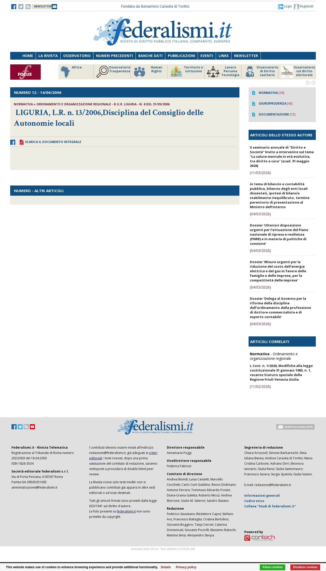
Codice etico (254, 501)
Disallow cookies (305, 567)
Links (224, 55)
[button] (285, 6)
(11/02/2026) (260, 386)
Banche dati (150, 55)
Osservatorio (77, 55)
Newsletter (246, 55)
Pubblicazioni (181, 55)
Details (166, 567)
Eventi (206, 55)
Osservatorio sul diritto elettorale (298, 71)
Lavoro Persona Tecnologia (223, 71)
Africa (70, 71)
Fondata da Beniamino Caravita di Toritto (155, 6)
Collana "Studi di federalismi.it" (270, 506)
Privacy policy (186, 567)
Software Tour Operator (163, 554)
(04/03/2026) (260, 213)
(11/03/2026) (260, 172)
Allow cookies (272, 567)
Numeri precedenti (114, 55)
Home (27, 55)
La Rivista (48, 55)
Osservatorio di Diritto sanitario (261, 71)
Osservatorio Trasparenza (113, 71)
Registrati (303, 6)
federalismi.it (126, 511)
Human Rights (147, 71)
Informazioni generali (262, 495)
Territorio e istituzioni (186, 71)
